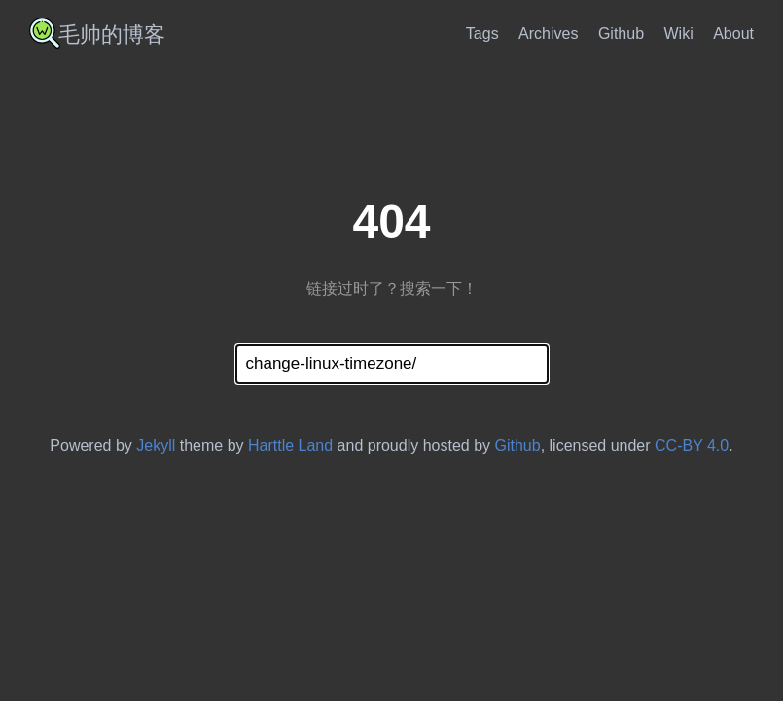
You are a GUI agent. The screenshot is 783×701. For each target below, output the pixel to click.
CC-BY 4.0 (692, 445)
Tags (482, 33)
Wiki (679, 33)
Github (621, 33)
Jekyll (155, 445)
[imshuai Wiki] (105, 41)
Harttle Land (290, 445)
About (733, 33)
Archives (548, 33)
